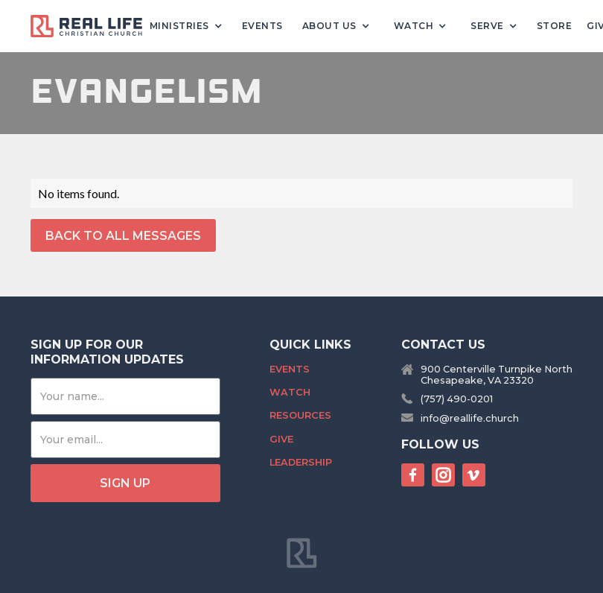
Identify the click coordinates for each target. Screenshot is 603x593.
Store (554, 25)
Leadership (300, 462)
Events (262, 25)
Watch (289, 392)
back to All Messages (123, 236)
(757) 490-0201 (457, 399)
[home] (92, 26)
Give (281, 439)
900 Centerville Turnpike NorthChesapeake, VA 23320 (496, 375)
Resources (300, 415)
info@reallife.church (470, 418)
